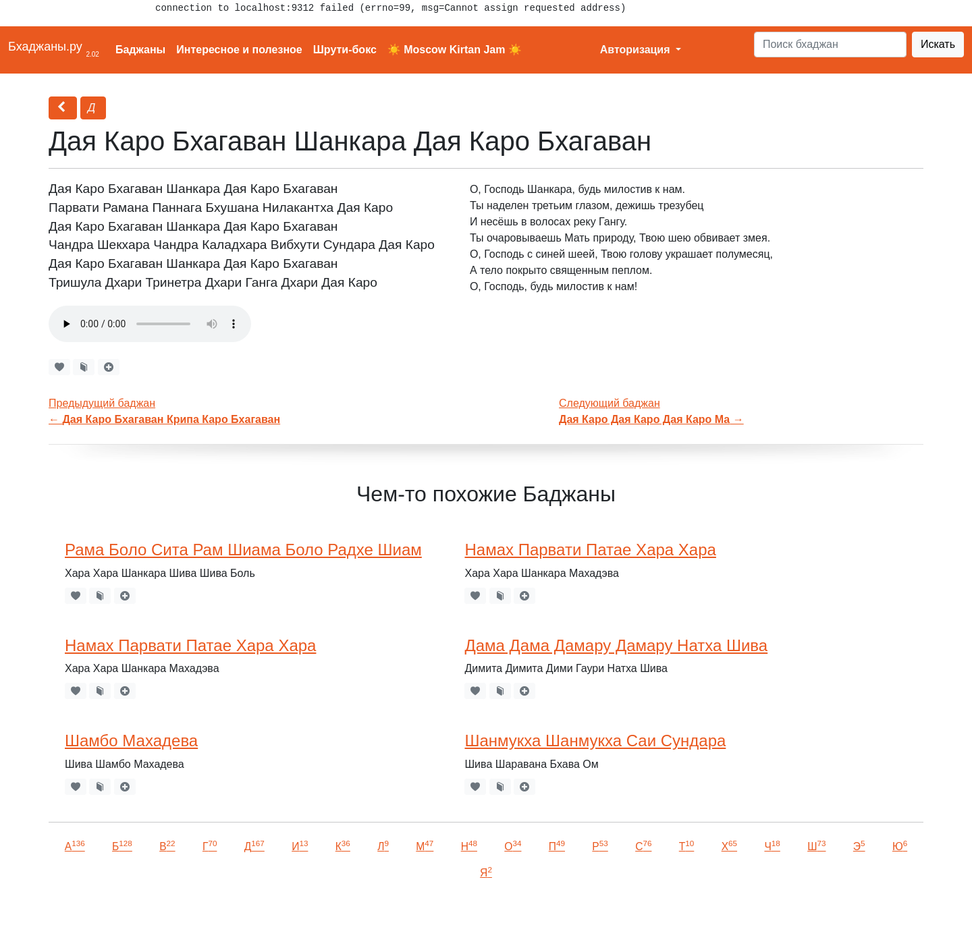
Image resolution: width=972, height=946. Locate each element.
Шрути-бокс (345, 49)
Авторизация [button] (636, 49)
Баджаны (140, 49)
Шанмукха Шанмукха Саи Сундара (595, 740)
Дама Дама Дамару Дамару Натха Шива (615, 645)
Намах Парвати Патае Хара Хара (590, 549)
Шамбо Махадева (131, 740)
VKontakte (165, 916)
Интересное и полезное (239, 49)
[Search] (830, 44)
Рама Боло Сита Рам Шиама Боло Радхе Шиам (243, 549)
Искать (938, 44)
